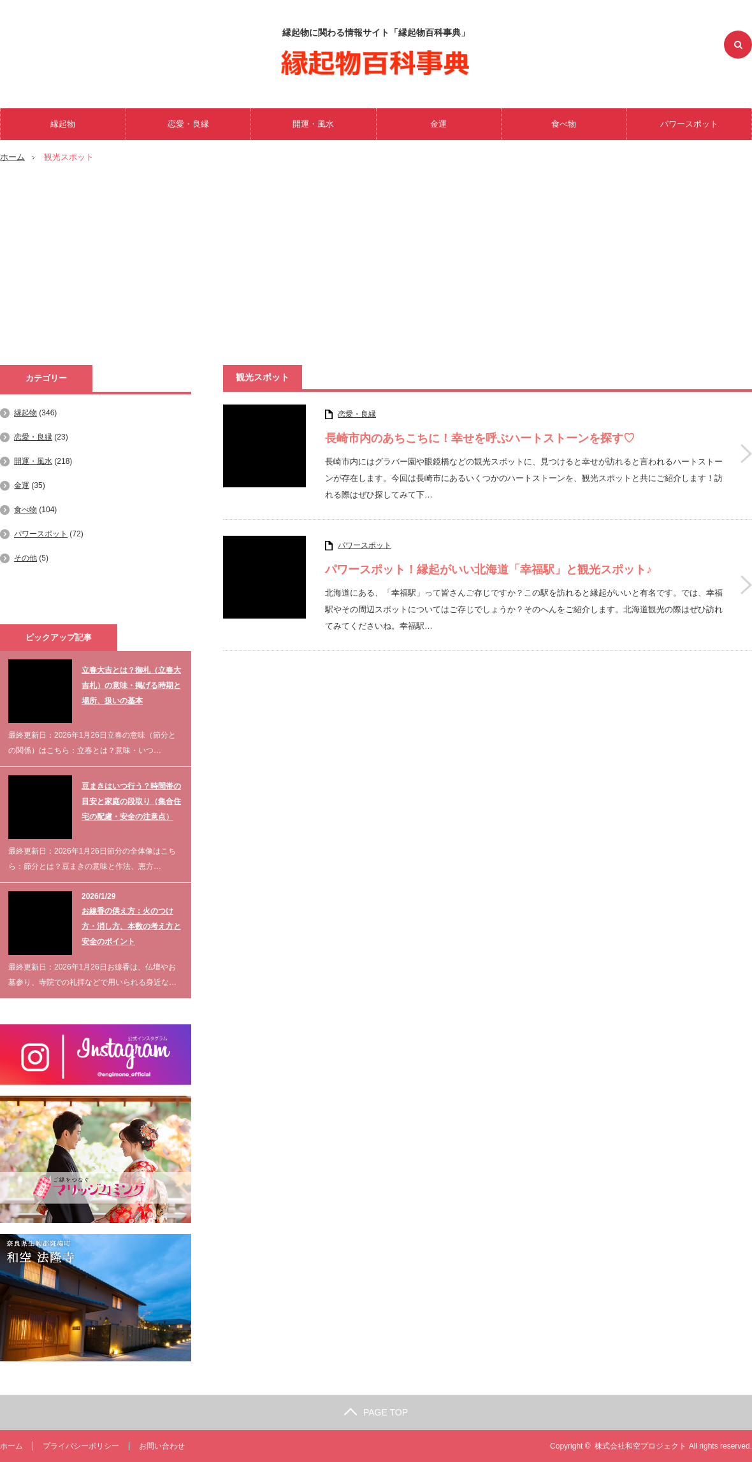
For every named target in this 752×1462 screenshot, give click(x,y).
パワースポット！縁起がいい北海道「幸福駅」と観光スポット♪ (488, 569)
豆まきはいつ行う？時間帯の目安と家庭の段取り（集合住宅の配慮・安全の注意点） (131, 801)
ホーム (11, 1446)
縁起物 (62, 124)
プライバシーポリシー (81, 1446)
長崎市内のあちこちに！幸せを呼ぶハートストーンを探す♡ (480, 438)
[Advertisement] (376, 269)
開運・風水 (313, 124)
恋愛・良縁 (188, 124)
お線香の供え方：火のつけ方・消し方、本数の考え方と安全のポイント (131, 926)
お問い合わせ (162, 1446)
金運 (438, 124)
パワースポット (689, 124)
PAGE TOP (376, 1412)
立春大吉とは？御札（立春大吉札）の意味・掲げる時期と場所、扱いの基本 (131, 685)
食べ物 (563, 124)
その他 (25, 558)
